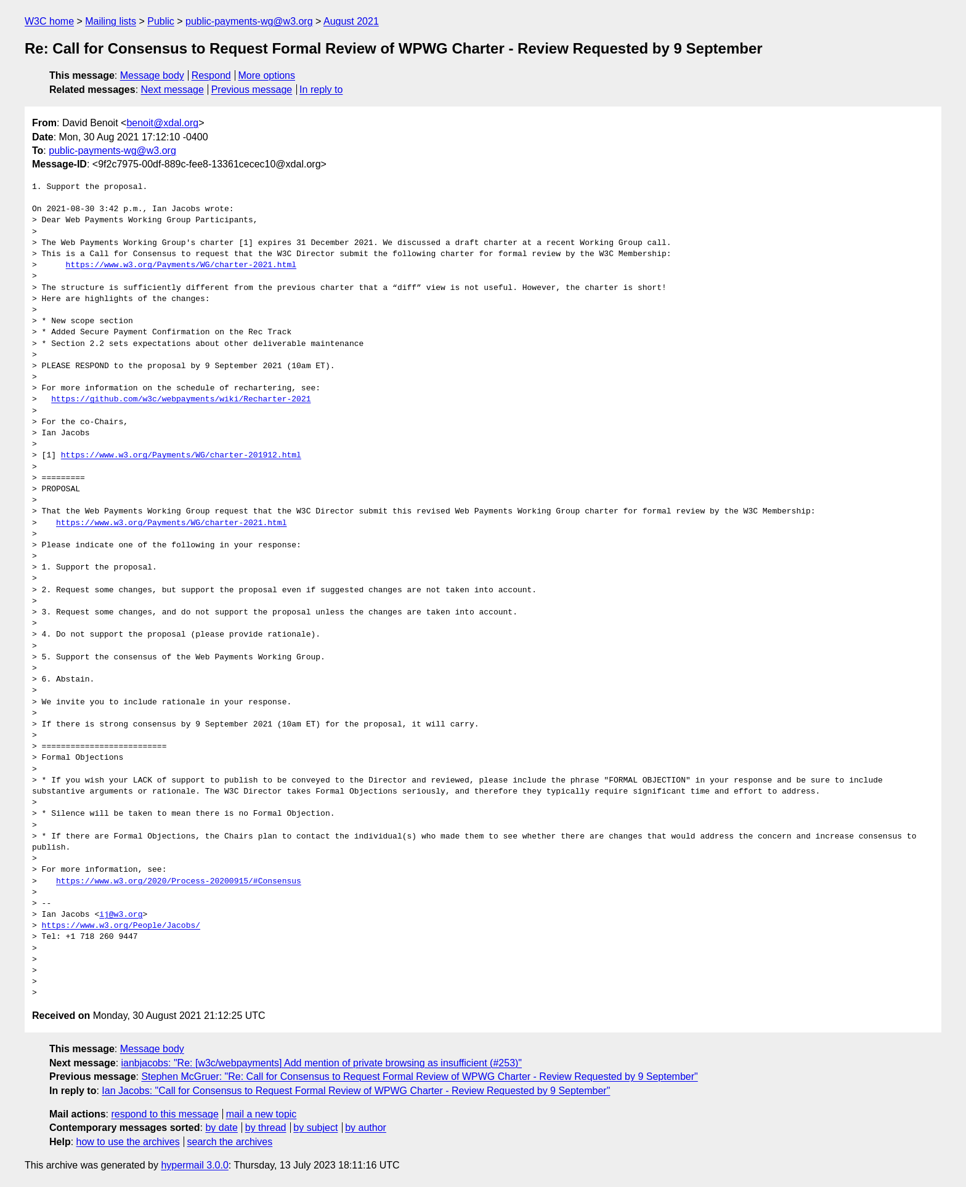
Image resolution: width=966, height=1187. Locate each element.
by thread (265, 1127)
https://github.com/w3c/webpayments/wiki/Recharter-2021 (180, 399)
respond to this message (164, 1114)
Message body (152, 75)
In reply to (321, 89)
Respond (211, 75)
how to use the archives (128, 1142)
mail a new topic (261, 1114)
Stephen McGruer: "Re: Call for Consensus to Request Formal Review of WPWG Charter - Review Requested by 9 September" (419, 1076)
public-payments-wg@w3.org (249, 21)
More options (267, 75)
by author (365, 1127)
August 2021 (351, 21)
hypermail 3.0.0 (194, 1165)
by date (221, 1127)
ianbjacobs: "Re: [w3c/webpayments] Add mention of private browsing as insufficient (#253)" (321, 1063)
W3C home (49, 21)
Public (160, 21)
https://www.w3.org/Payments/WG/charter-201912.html (181, 455)
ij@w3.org (120, 914)
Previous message (252, 89)
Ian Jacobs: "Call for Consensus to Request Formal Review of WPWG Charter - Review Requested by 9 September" (356, 1090)
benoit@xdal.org (162, 123)
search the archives (230, 1142)
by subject (315, 1127)
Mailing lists (110, 21)
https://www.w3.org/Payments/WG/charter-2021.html (181, 265)
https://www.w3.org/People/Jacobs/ (121, 925)
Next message (172, 89)
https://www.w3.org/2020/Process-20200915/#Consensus (178, 881)
